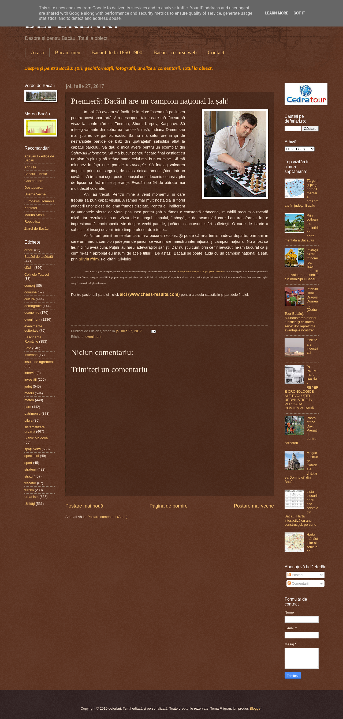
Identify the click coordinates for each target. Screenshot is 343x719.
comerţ (29, 285)
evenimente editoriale (33, 328)
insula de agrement (39, 362)
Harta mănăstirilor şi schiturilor (312, 542)
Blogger (256, 708)
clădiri (28, 268)
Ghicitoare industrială (312, 346)
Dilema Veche (35, 194)
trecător (30, 483)
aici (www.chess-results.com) (150, 294)
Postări (295, 575)
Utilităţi (29, 504)
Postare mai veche (254, 506)
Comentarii (298, 583)
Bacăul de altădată (38, 257)
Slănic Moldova (36, 438)
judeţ (28, 386)
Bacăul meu (67, 52)
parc (27, 407)
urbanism (31, 497)
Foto (27, 348)
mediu (29, 393)
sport (28, 463)
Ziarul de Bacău (36, 228)
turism (29, 490)
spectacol (31, 456)
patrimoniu (32, 413)
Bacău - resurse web (175, 52)
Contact (216, 52)
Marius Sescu (34, 215)
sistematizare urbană (34, 429)
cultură (29, 299)
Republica (32, 222)
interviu (30, 373)
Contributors (33, 181)
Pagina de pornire (169, 506)
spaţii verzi (32, 449)
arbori (28, 250)
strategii (30, 469)
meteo (29, 400)
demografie (33, 306)
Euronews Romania (39, 201)
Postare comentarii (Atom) (107, 517)
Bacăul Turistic (35, 174)
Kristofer (30, 208)
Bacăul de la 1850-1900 (117, 52)
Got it (299, 13)
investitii (30, 379)
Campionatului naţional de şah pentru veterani (201, 271)
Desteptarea (33, 188)
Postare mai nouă (84, 506)
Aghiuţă (30, 167)
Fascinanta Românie (32, 339)
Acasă (37, 52)
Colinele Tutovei (36, 275)
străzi (28, 476)
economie (31, 313)
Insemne (31, 355)
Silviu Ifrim (89, 259)
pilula (28, 420)
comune (30, 292)
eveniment (93, 337)
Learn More (276, 13)
